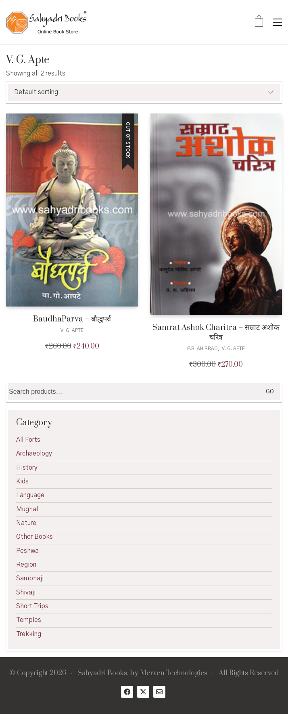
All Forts (28, 440)
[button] (277, 22)
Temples (28, 620)
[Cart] (259, 22)
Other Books (34, 536)
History (27, 467)
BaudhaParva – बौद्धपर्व (72, 319)
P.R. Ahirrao (202, 348)
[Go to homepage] (46, 22)
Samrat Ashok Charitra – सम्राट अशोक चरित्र (216, 332)
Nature (26, 523)
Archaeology (34, 453)
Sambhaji (30, 578)
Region (26, 564)
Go (270, 392)
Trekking (28, 634)
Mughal (27, 509)
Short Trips (32, 606)
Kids (22, 481)
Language (30, 495)
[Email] (159, 692)
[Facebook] (127, 692)
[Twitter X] (143, 692)
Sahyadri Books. (103, 673)
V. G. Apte (72, 330)
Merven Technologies (173, 673)
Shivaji (25, 592)
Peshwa (27, 551)
